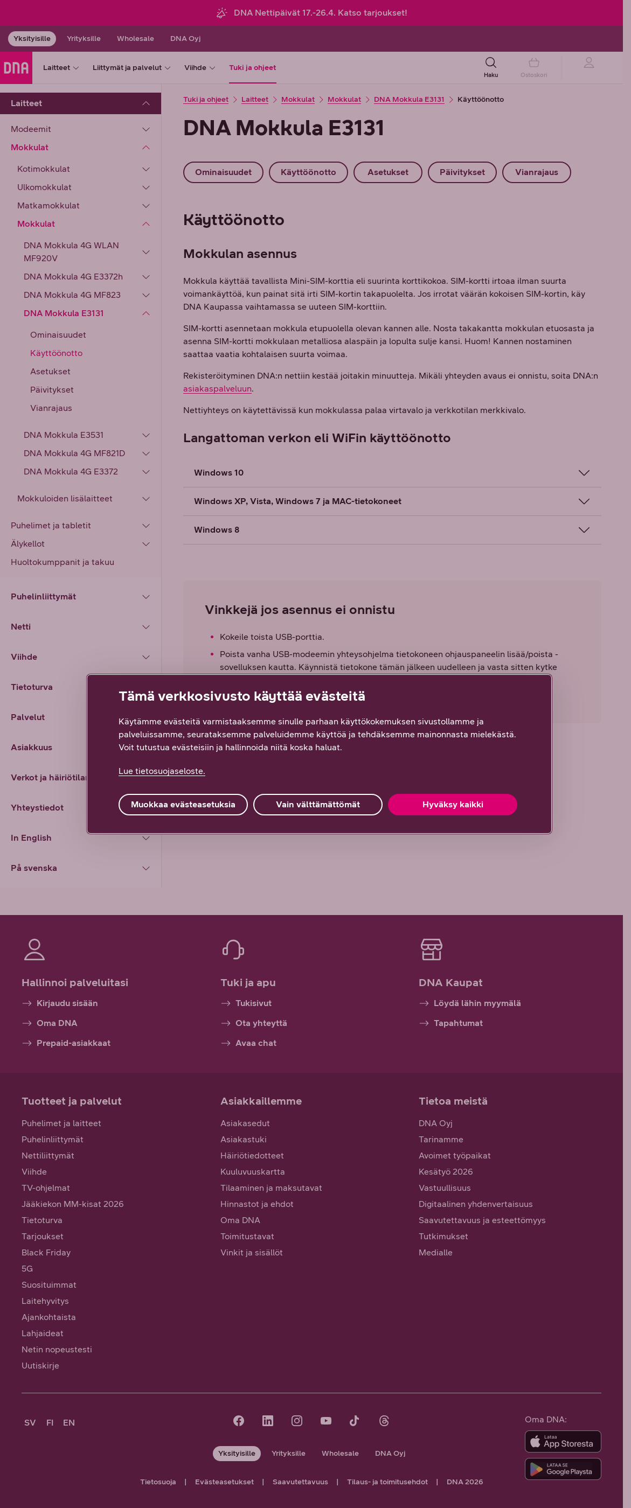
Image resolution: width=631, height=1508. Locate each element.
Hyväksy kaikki (452, 804)
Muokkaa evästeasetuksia (183, 804)
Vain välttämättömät (318, 804)
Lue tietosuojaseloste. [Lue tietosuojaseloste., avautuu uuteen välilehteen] (162, 771)
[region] (319, 754)
